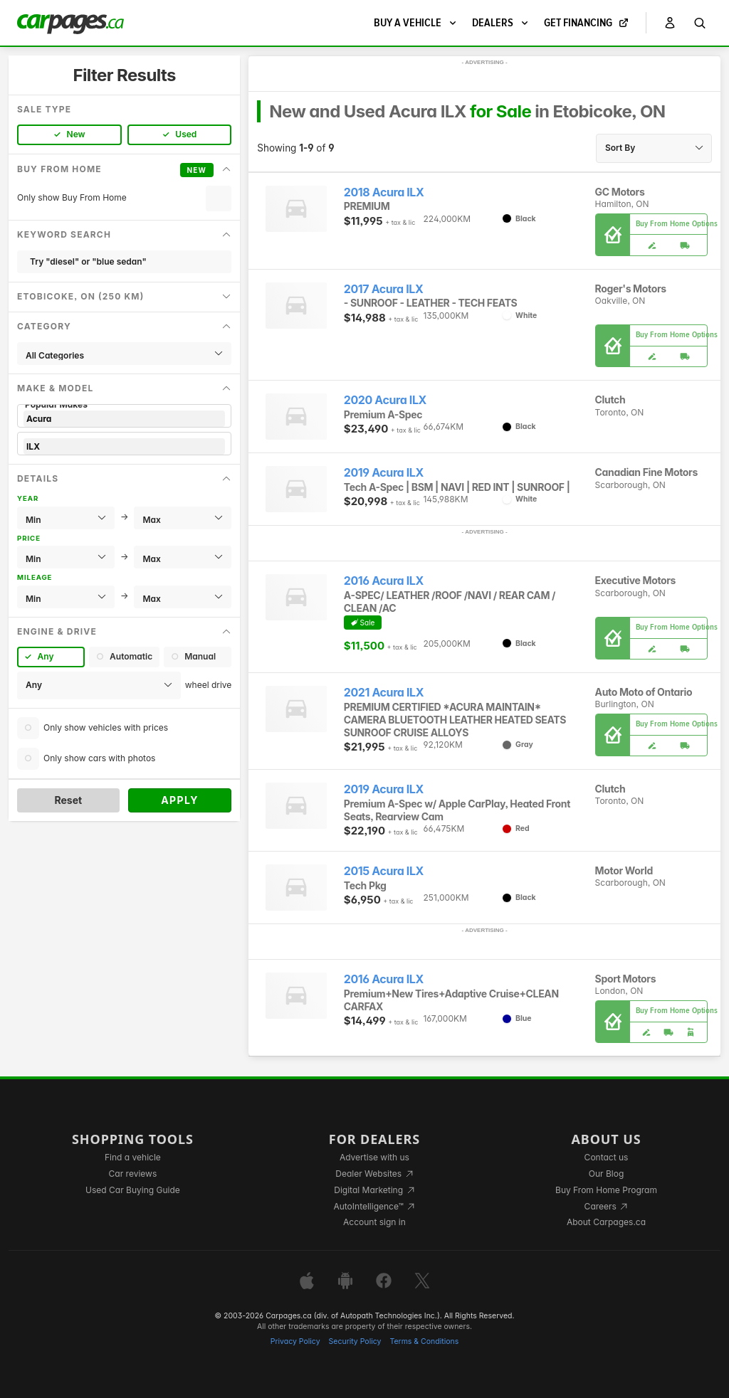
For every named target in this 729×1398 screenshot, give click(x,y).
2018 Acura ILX (384, 192)
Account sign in (374, 1222)
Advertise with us (374, 1157)
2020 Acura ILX (385, 400)
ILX (124, 446)
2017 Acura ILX (383, 289)
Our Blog (606, 1173)
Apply (180, 800)
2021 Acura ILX (384, 692)
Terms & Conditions (423, 1341)
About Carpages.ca (606, 1222)
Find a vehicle (133, 1157)
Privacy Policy (295, 1341)
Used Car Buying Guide (132, 1190)
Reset (68, 800)
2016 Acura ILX (384, 581)
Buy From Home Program (606, 1190)
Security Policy (355, 1341)
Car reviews (133, 1173)
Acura (124, 419)
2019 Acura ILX (384, 473)
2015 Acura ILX (384, 871)
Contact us (606, 1157)
